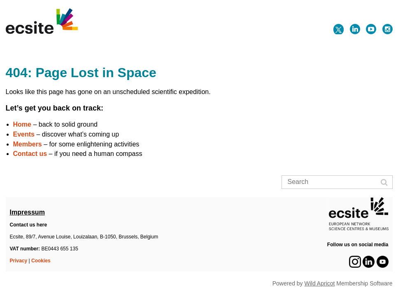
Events (24, 134)
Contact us (30, 153)
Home (22, 124)
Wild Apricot (320, 283)
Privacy (19, 261)
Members (27, 144)
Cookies (41, 261)
